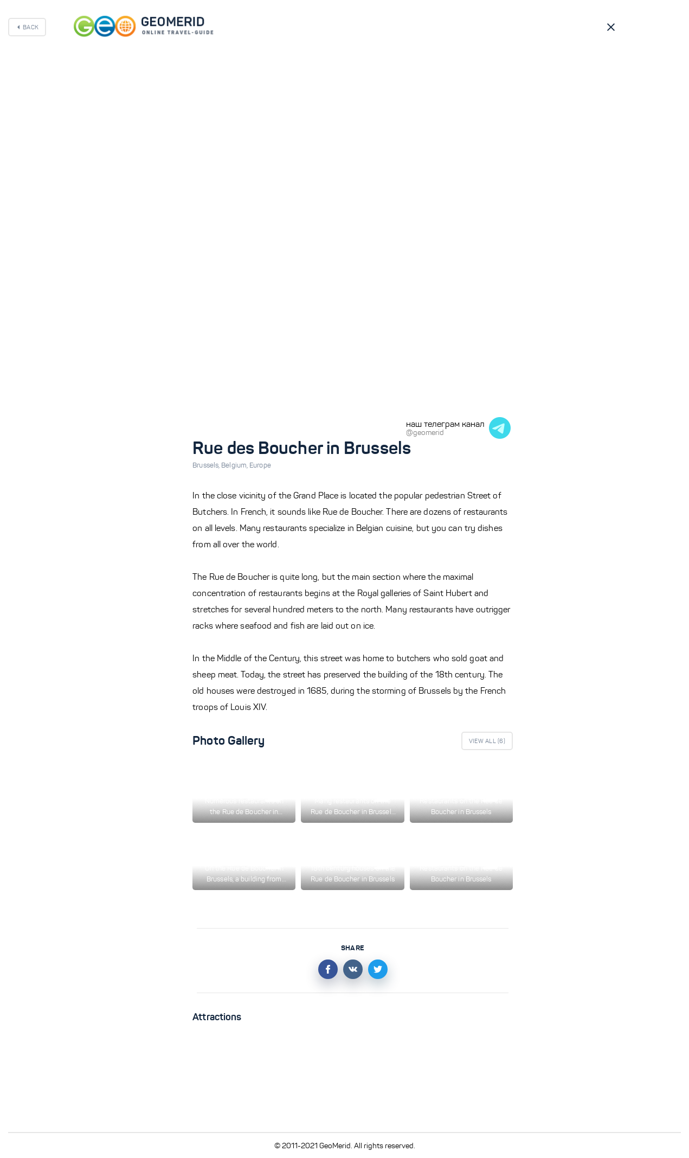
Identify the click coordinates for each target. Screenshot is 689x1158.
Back (30, 27)
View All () (487, 741)
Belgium (235, 465)
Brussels (206, 465)
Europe (260, 465)
